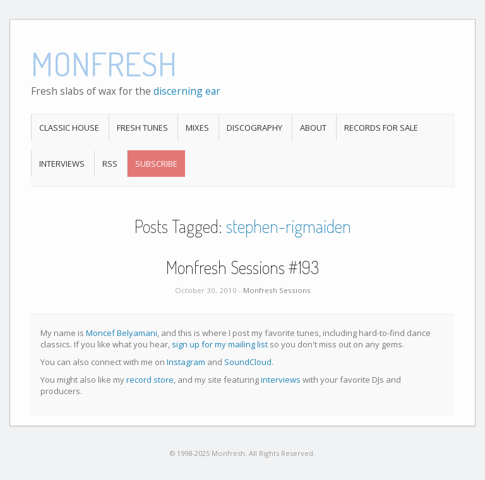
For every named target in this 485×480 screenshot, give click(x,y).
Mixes (197, 127)
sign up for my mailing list (220, 344)
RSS (109, 163)
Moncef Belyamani (121, 333)
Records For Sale (381, 127)
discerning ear (186, 91)
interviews (281, 379)
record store (150, 379)
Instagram (186, 362)
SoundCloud (248, 362)
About (313, 127)
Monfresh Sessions (277, 290)
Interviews (62, 163)
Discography (254, 127)
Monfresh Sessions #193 (242, 267)
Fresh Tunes (142, 127)
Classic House (69, 127)
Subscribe (156, 163)
